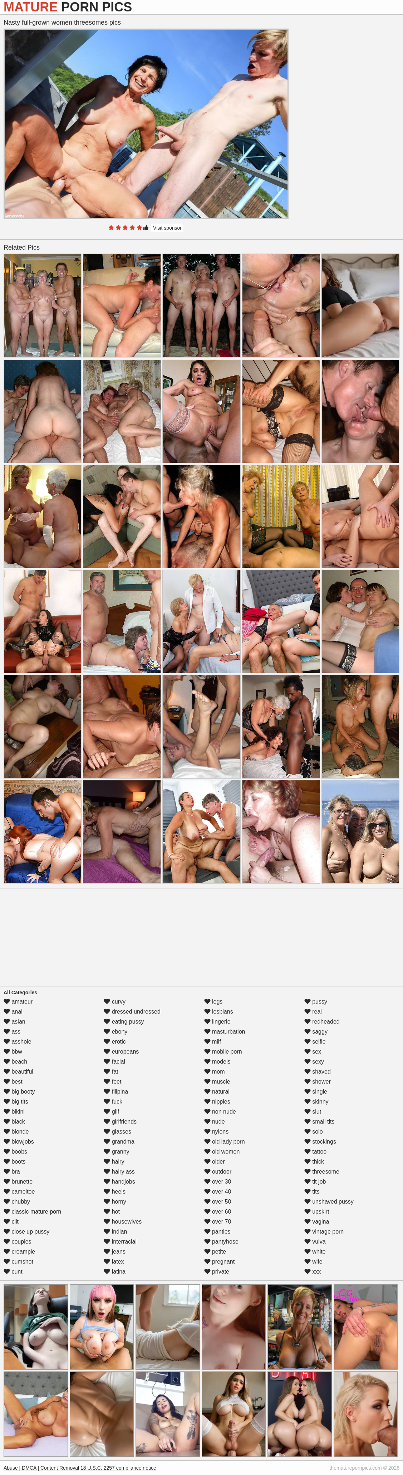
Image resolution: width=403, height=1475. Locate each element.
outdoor (218, 1172)
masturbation (224, 1032)
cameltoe (19, 1192)
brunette (18, 1182)
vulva (315, 1242)
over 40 (217, 1192)
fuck (113, 1102)
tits (312, 1192)
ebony (115, 1032)
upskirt (316, 1212)
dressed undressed (132, 1012)
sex (312, 1052)
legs (213, 1002)
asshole (17, 1042)
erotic (115, 1042)
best (13, 1082)
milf (212, 1042)
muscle (217, 1082)
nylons (216, 1132)
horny (115, 1202)
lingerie (217, 1022)
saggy (316, 1032)
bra (12, 1172)
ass (12, 1032)
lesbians (218, 1012)
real (313, 1012)
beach (15, 1062)
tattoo (315, 1152)
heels (115, 1192)
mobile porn (223, 1052)
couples (17, 1242)
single (315, 1092)
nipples (217, 1102)
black (14, 1122)
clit (11, 1222)
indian (115, 1232)
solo (313, 1132)
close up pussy (26, 1232)
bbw (13, 1052)
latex (114, 1262)
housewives (123, 1222)
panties (217, 1232)
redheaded (322, 1022)
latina (115, 1272)
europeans (121, 1052)
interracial (120, 1242)
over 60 (217, 1212)
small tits (319, 1122)
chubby (17, 1202)
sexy (314, 1062)
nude (214, 1122)
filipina (116, 1092)
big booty (19, 1092)
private (216, 1272)
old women (222, 1152)
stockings (320, 1142)
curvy (115, 1002)
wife (313, 1262)
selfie (315, 1042)
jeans (115, 1252)
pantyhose (221, 1242)
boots (15, 1162)
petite (215, 1252)
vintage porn (324, 1232)
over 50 (217, 1202)
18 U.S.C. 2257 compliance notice (118, 1468)
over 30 (217, 1182)
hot (112, 1212)
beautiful (18, 1072)
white (315, 1252)
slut (312, 1112)
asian (14, 1022)
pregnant (219, 1262)
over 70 (217, 1222)
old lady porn (224, 1142)
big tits (16, 1102)
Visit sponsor (167, 228)
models (217, 1062)
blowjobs (19, 1142)
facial (114, 1062)
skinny (316, 1102)
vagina (316, 1222)
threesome (321, 1172)
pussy (315, 1002)
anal (13, 1012)
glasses (117, 1132)
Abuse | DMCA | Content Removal (41, 1468)
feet (112, 1082)
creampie (19, 1252)
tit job (315, 1182)
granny (116, 1152)
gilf (111, 1112)
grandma (119, 1142)
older (214, 1162)
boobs (15, 1152)
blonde (16, 1132)
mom (214, 1072)
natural (217, 1092)
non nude (220, 1112)
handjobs (119, 1182)
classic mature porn (32, 1212)
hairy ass (119, 1172)
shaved (317, 1072)
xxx (312, 1272)
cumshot (18, 1262)
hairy (114, 1162)
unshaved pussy (329, 1202)
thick (314, 1162)
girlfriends (120, 1122)
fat (111, 1072)
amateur (18, 1002)
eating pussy (124, 1022)
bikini (14, 1112)
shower (317, 1082)
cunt (13, 1272)
